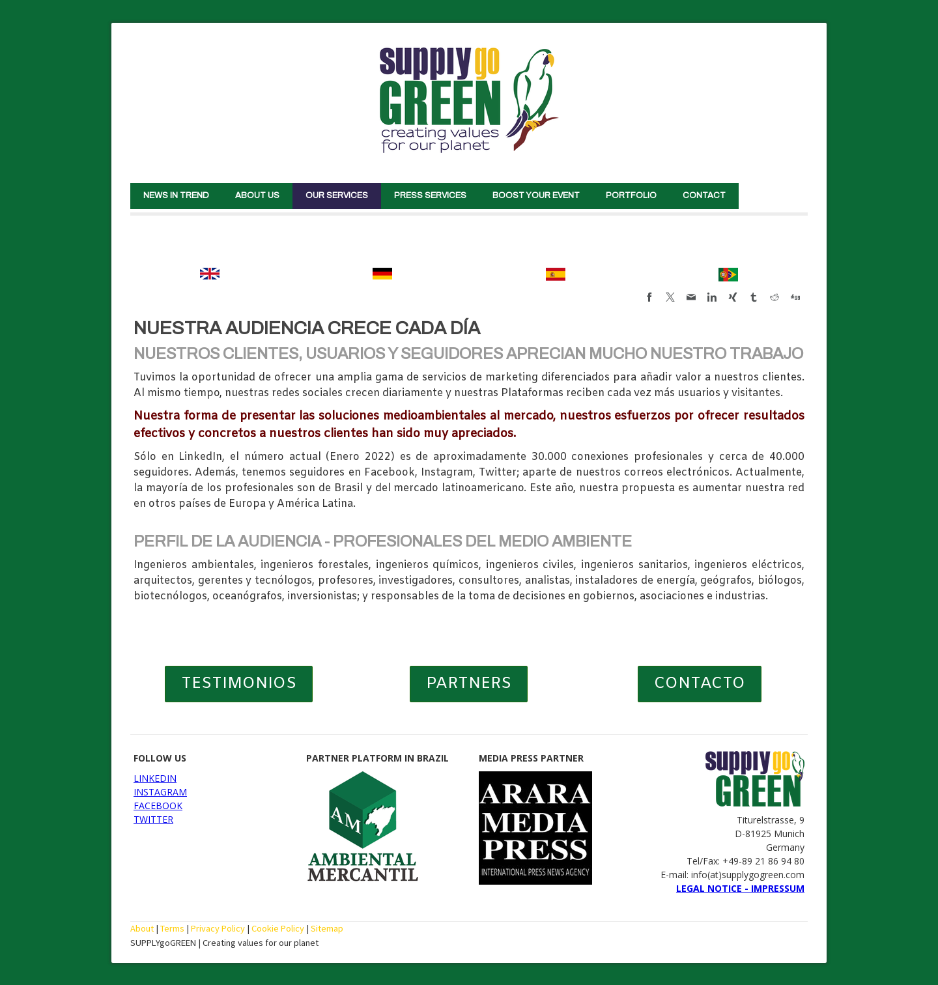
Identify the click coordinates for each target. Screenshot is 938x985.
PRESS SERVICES (430, 195)
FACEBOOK (158, 805)
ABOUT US (257, 195)
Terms (172, 928)
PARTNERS (468, 684)
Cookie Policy (277, 928)
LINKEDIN (155, 778)
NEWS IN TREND (176, 195)
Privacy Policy (218, 928)
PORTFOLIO (631, 195)
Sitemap (327, 928)
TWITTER (153, 819)
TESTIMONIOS (238, 684)
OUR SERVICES (337, 195)
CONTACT (704, 195)
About (142, 928)
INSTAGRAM (160, 792)
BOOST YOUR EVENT (536, 195)
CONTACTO (699, 684)
